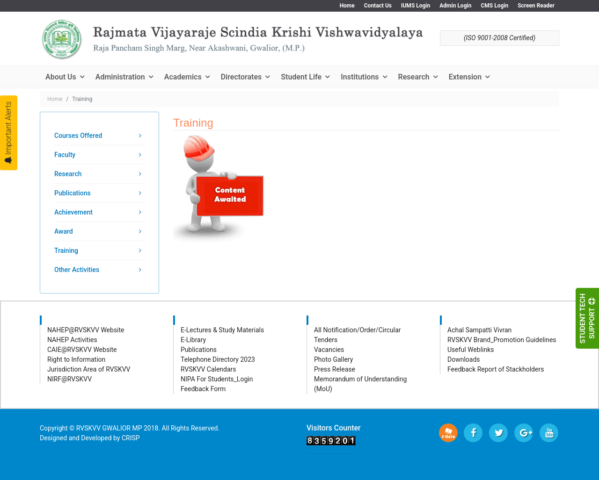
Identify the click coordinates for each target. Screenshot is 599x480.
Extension (465, 76)
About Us (60, 76)
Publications (72, 193)
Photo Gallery (333, 359)
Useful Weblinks (470, 349)
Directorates (241, 76)
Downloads (463, 359)
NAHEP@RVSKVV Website (85, 330)
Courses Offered (78, 135)
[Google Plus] (523, 432)
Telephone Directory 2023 (218, 359)
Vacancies (329, 349)
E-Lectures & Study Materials (222, 330)
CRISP (131, 438)
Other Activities (76, 269)
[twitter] (498, 432)
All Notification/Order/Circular (357, 330)
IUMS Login (415, 5)
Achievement (73, 212)
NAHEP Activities (72, 340)
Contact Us (378, 5)
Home (347, 5)
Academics (183, 76)
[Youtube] (549, 432)
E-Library (193, 340)
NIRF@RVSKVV (69, 379)
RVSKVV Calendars (208, 369)
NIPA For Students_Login (217, 379)
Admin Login (455, 5)
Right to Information (76, 359)
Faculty (64, 154)
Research (414, 76)
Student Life (301, 76)
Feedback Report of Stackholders (495, 369)
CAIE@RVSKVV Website (82, 349)
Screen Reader (536, 5)
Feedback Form (203, 389)
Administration (120, 76)
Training (66, 250)
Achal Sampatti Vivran (479, 330)
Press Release (334, 369)
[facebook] (473, 432)
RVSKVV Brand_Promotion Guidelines (501, 340)
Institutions (360, 76)
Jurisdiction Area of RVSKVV (89, 369)
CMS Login (494, 5)
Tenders (325, 340)
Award (63, 231)
